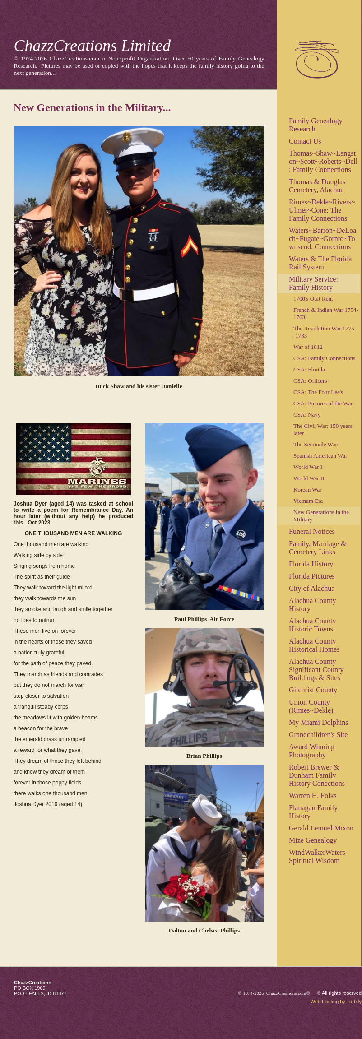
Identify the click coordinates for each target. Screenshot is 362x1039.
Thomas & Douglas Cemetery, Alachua (317, 186)
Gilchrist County (313, 690)
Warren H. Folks (313, 795)
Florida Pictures (312, 576)
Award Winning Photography (311, 751)
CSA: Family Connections (324, 358)
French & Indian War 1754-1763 (325, 313)
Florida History (311, 564)
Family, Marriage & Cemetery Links (317, 548)
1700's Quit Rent (313, 298)
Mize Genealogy (313, 840)
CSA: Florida (309, 369)
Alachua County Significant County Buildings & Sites (316, 670)
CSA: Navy (306, 414)
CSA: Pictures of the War (323, 403)
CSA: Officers (310, 380)
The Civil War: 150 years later (323, 429)
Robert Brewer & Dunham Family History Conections (317, 775)
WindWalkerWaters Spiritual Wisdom (317, 856)
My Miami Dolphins (318, 722)
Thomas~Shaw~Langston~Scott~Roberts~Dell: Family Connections (323, 161)
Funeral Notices (312, 531)
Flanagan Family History (313, 812)
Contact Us (305, 141)
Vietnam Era (308, 500)
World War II (308, 478)
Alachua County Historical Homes (314, 645)
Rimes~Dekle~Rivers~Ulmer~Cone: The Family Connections (322, 210)
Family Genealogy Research (316, 125)
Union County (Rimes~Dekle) (311, 706)
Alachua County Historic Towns (312, 625)
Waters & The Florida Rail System (320, 263)
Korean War (307, 489)
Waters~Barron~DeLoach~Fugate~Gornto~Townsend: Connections (322, 238)
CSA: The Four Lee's (318, 392)
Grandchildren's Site (318, 734)
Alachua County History (312, 604)
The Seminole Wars (316, 444)
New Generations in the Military (321, 516)
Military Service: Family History (313, 283)
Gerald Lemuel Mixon (321, 828)
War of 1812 (308, 346)
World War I (307, 467)
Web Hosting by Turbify (336, 1001)
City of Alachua (311, 588)
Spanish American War (320, 455)
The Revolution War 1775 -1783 (323, 332)
